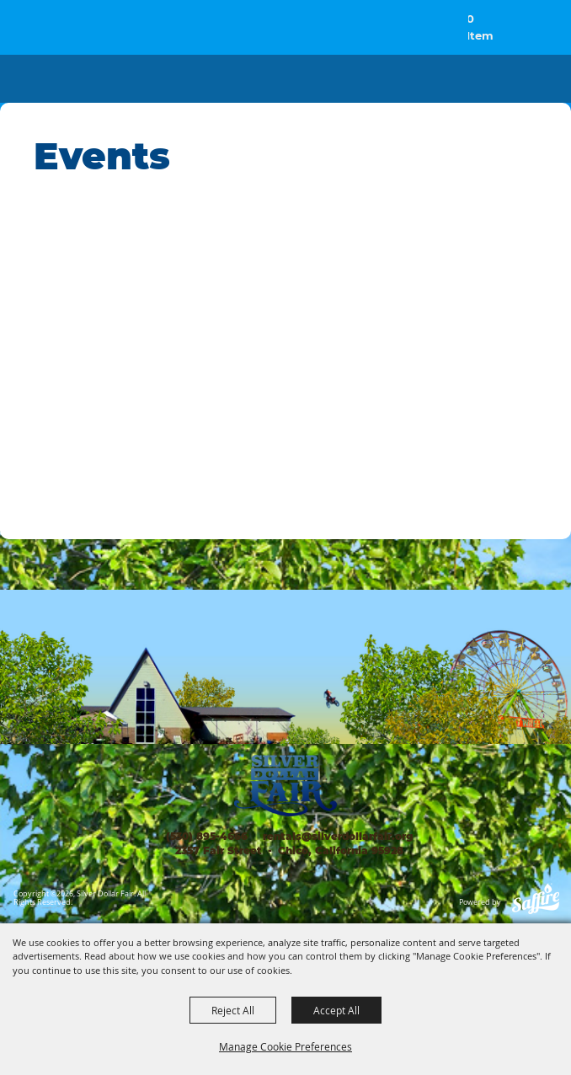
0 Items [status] (481, 27)
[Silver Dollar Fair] (61, 29)
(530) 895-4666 (207, 836)
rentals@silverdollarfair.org (336, 836)
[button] (519, 35)
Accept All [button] (336, 1010)
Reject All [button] (232, 1010)
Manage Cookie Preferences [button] (285, 1046)
